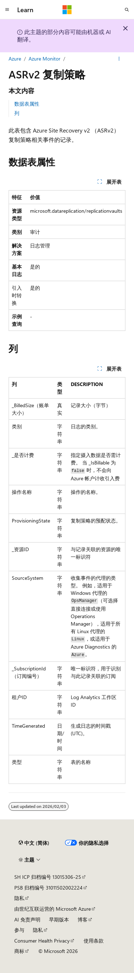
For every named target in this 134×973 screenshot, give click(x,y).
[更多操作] (119, 58)
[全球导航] (7, 9)
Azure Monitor (44, 58)
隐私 (19, 898)
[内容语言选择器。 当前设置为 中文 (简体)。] (34, 842)
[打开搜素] (127, 9)
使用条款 (94, 940)
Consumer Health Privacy (42, 940)
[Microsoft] (67, 9)
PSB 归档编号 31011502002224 (48, 887)
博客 (83, 919)
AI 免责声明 (27, 919)
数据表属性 (26, 103)
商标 (19, 951)
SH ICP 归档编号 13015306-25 (47, 876)
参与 (19, 929)
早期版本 (59, 919)
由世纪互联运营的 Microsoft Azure (52, 908)
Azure (15, 58)
